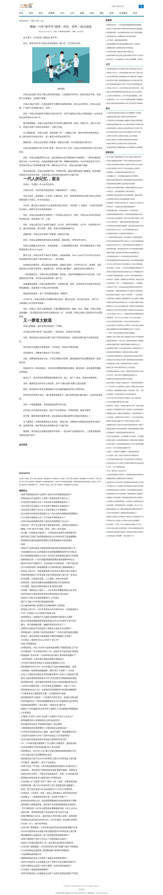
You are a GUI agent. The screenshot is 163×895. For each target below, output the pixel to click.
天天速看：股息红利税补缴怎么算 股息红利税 (41, 586)
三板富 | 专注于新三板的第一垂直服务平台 (31, 6)
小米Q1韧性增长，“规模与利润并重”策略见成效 (123, 222)
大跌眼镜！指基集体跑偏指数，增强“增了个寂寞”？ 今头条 (47, 670)
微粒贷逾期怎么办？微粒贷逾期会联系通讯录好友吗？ (125, 509)
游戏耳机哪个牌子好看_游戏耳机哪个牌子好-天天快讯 (125, 55)
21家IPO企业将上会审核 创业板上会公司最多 (122, 136)
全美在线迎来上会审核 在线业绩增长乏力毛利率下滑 (124, 128)
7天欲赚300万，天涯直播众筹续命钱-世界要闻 (122, 176)
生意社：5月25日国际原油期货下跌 (119, 448)
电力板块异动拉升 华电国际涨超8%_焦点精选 (41, 724)
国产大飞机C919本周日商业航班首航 (37, 602)
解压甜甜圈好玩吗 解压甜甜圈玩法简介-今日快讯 (123, 44)
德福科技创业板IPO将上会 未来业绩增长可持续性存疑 (125, 124)
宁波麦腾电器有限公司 (31, 854)
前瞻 (82, 13)
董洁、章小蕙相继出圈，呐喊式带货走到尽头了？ (43, 625)
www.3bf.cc (82, 886)
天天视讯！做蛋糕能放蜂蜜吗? (34, 869)
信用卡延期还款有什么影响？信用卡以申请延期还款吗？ (46, 494)
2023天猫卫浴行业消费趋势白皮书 (36, 755)
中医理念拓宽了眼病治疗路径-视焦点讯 (120, 52)
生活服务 (123, 13)
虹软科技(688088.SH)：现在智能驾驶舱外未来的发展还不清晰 (48, 801)
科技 (92, 13)
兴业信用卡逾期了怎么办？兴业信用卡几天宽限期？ (44, 510)
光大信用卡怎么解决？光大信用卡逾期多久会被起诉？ (45, 506)
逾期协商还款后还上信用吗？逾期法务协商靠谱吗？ (44, 858)
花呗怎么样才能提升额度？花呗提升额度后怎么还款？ (125, 187)
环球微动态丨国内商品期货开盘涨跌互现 (120, 432)
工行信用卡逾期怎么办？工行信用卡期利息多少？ (43, 517)
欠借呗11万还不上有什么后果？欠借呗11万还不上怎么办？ (47, 716)
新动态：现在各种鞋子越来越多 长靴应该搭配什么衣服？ (46, 636)
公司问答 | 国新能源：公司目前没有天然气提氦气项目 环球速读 (49, 846)
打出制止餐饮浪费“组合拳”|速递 (117, 402)
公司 (72, 13)
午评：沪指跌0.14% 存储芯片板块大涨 (38, 613)
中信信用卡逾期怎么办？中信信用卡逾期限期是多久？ (45, 502)
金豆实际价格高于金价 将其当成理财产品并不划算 (124, 132)
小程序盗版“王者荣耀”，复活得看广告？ (120, 536)
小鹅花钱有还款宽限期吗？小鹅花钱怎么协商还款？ (44, 728)
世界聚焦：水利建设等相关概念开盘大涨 (120, 172)
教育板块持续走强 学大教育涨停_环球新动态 (41, 778)
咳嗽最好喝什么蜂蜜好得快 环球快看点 (120, 48)
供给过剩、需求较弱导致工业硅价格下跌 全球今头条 (44, 812)
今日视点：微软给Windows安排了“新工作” (40, 640)
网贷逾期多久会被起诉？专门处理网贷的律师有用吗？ (45, 835)
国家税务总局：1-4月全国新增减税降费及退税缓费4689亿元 (48, 559)
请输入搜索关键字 (118, 6)
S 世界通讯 (26, 713)
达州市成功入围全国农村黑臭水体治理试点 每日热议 (44, 594)
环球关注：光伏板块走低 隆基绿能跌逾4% (121, 207)
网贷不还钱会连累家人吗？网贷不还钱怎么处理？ (124, 421)
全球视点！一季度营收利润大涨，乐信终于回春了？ (44, 797)
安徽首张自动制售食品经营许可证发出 (120, 379)
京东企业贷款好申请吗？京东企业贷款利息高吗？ (124, 321)
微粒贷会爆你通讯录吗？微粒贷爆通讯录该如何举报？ (125, 180)
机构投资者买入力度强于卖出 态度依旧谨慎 (121, 143)
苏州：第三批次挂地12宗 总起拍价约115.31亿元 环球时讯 (46, 789)
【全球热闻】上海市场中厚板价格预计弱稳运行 (42, 659)
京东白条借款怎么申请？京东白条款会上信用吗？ (124, 168)
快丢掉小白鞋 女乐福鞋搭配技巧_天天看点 (40, 598)
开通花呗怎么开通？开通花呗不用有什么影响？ (123, 364)
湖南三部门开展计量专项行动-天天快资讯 (121, 367)
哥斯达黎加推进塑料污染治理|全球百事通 (121, 184)
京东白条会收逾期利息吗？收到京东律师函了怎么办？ (45, 521)
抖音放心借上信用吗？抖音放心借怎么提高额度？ (124, 520)
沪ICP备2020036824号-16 (80, 893)
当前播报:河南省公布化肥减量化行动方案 (121, 199)
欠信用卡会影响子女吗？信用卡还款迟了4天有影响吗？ (46, 735)
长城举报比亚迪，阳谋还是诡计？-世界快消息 (122, 210)
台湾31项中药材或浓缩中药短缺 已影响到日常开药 (43, 739)
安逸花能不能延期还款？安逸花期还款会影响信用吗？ (125, 356)
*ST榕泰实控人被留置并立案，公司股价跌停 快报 (43, 693)
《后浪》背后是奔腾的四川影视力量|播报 (121, 333)
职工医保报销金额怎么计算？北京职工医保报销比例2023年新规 (49, 556)
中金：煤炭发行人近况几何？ (117, 471)
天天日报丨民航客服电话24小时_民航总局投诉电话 (124, 157)
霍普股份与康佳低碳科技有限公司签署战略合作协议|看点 (46, 540)
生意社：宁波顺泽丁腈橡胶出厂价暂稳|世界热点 (123, 452)
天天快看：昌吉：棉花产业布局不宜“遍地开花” (123, 455)
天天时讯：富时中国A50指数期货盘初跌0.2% (122, 375)
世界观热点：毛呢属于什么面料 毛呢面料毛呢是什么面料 (46, 617)
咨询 (111, 13)
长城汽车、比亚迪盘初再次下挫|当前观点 (121, 191)
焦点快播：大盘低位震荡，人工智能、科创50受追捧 (44, 579)
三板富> (33, 21)
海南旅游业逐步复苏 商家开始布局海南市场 (121, 117)
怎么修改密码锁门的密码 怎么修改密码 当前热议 (43, 605)
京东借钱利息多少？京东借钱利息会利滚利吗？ (123, 256)
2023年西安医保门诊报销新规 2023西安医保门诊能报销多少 (47, 567)
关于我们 (81, 889)
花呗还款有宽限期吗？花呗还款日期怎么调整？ (123, 352)
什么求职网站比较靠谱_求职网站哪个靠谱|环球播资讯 (45, 850)
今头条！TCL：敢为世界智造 (34, 824)
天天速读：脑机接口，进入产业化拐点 (38, 762)
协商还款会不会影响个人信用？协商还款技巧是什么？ (45, 498)
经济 (135, 13)
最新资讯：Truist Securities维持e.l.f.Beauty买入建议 (124, 318)
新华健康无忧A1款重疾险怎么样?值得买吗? (40, 720)
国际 (102, 13)
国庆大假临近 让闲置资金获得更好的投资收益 (122, 140)
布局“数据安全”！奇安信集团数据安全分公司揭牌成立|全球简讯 (49, 701)
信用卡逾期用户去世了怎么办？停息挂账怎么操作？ (44, 839)
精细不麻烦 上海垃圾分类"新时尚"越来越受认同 (123, 253)
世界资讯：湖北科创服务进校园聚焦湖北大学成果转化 (45, 582)
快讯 (41, 13)
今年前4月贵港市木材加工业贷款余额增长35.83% (43, 663)
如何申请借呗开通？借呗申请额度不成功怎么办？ (124, 344)
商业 (37, 21)
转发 (23, 544)
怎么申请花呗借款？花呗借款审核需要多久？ (122, 513)
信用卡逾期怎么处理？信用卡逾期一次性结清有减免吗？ (46, 866)
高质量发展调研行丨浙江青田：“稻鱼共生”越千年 (43, 705)
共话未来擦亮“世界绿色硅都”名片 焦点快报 (40, 747)
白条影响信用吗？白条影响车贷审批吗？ (120, 233)
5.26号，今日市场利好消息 (116, 467)
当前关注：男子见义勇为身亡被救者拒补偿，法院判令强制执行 (49, 525)
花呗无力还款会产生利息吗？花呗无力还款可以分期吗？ (46, 628)
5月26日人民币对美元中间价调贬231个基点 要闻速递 (124, 264)
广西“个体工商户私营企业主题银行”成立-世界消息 (124, 398)
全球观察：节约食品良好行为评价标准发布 (121, 394)
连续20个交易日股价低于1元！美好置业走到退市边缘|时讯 (47, 843)
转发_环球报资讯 (28, 644)
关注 (62, 13)
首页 (21, 13)
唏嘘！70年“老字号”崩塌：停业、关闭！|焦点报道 (43, 529)
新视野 (52, 13)
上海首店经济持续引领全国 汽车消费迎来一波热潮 (124, 113)
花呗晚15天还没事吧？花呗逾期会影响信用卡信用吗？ (125, 497)
